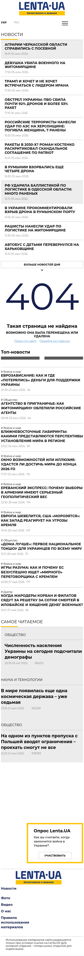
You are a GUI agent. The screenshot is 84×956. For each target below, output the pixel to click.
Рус (17, 22)
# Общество (9, 400)
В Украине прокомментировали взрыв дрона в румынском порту (40, 210)
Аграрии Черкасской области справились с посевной (36, 47)
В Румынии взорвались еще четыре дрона (34, 169)
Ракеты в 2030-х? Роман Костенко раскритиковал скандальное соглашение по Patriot (39, 149)
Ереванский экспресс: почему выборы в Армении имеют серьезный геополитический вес (42, 492)
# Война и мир (11, 371)
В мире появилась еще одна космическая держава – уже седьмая (34, 696)
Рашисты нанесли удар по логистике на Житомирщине (35, 228)
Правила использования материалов (15, 922)
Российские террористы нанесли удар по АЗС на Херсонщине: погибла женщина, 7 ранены (40, 126)
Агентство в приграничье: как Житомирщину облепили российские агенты (41, 408)
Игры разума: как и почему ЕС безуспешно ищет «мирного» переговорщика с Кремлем (32, 572)
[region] (42, 790)
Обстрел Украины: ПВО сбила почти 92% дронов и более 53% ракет (36, 104)
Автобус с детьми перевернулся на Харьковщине (42, 247)
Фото (5, 898)
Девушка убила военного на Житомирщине (35, 65)
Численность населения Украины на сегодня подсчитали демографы (43, 651)
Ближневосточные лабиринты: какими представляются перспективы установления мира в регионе (42, 436)
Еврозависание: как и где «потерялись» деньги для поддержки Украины (40, 380)
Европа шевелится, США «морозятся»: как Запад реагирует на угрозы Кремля (40, 520)
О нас (6, 911)
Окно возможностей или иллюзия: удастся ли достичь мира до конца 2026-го (38, 464)
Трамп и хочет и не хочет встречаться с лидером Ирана (37, 83)
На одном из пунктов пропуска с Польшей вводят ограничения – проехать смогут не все (39, 741)
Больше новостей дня (42, 264)
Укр (4, 22)
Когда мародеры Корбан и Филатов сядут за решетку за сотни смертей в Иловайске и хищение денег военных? (42, 600)
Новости (8, 888)
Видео (7, 905)
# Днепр (7, 592)
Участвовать (55, 855)
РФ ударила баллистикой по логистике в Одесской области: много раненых (38, 189)
